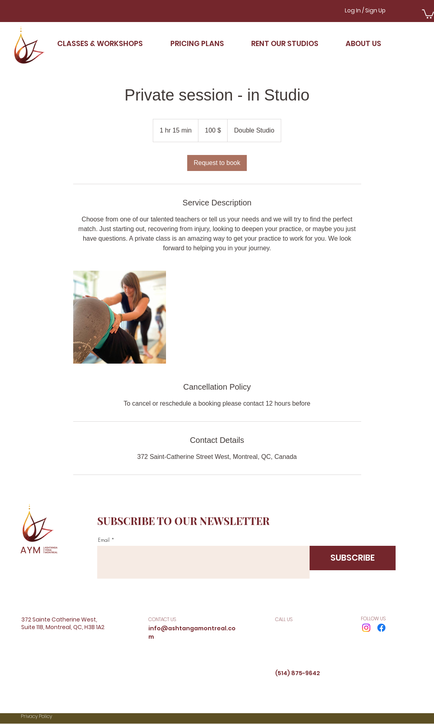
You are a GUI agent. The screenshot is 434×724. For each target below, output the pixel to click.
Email (104, 540)
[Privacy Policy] (63, 716)
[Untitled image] (119, 317)
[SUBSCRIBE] (353, 558)
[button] (428, 13)
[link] (217, 163)
